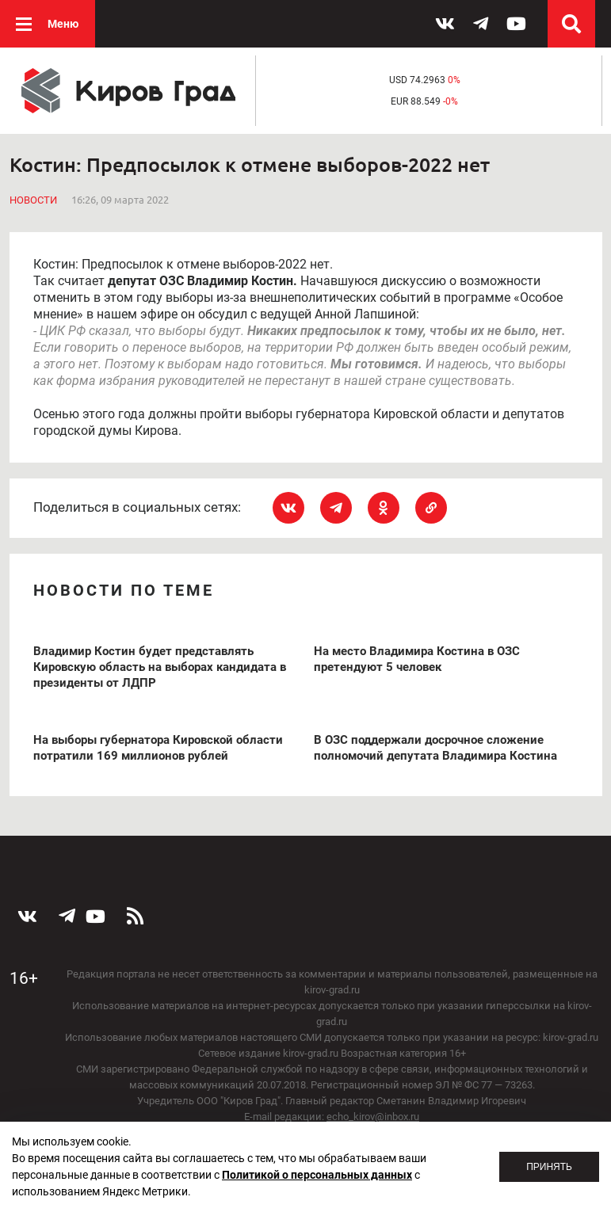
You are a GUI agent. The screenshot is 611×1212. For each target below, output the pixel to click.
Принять (549, 1166)
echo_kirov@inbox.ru (373, 1116)
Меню (63, 23)
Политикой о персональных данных (317, 1174)
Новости (33, 200)
